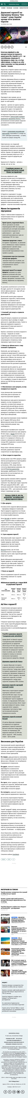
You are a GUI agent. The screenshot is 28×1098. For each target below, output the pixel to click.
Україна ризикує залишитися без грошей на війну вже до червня (14, 893)
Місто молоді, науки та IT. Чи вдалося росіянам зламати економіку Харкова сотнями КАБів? (19, 962)
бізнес (9, 859)
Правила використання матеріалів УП (14, 1042)
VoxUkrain (16, 854)
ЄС (13, 859)
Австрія (6, 518)
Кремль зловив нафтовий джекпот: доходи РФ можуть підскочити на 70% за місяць (13, 900)
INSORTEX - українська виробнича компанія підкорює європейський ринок (18, 920)
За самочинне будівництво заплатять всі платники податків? (13, 1004)
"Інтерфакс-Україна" (19, 1053)
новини (3, 8)
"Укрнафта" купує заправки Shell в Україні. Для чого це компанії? (19, 972)
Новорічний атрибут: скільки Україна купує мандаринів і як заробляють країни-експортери (18, 951)
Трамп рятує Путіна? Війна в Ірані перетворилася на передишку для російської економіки (13, 1009)
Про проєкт (19, 1038)
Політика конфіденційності (14, 1040)
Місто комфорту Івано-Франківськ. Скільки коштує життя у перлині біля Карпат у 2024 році (19, 941)
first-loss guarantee (12, 469)
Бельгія (3, 549)
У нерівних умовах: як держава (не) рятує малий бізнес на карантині (14, 170)
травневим (11, 131)
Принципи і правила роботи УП (14, 1044)
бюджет (3, 859)
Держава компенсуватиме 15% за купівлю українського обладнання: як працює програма (19, 929)
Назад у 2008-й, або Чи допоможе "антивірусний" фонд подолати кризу (14, 497)
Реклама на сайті (10, 1038)
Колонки (15, 8)
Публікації (9, 8)
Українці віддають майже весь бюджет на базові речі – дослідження (13, 907)
